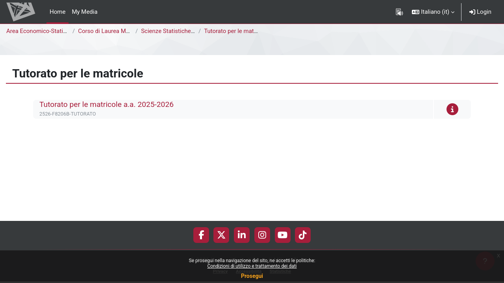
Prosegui (252, 276)
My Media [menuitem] (84, 11)
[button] (433, 12)
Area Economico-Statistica (41, 31)
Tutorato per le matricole (236, 31)
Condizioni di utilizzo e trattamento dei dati (251, 266)
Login (480, 11)
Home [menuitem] (57, 11)
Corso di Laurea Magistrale (113, 31)
